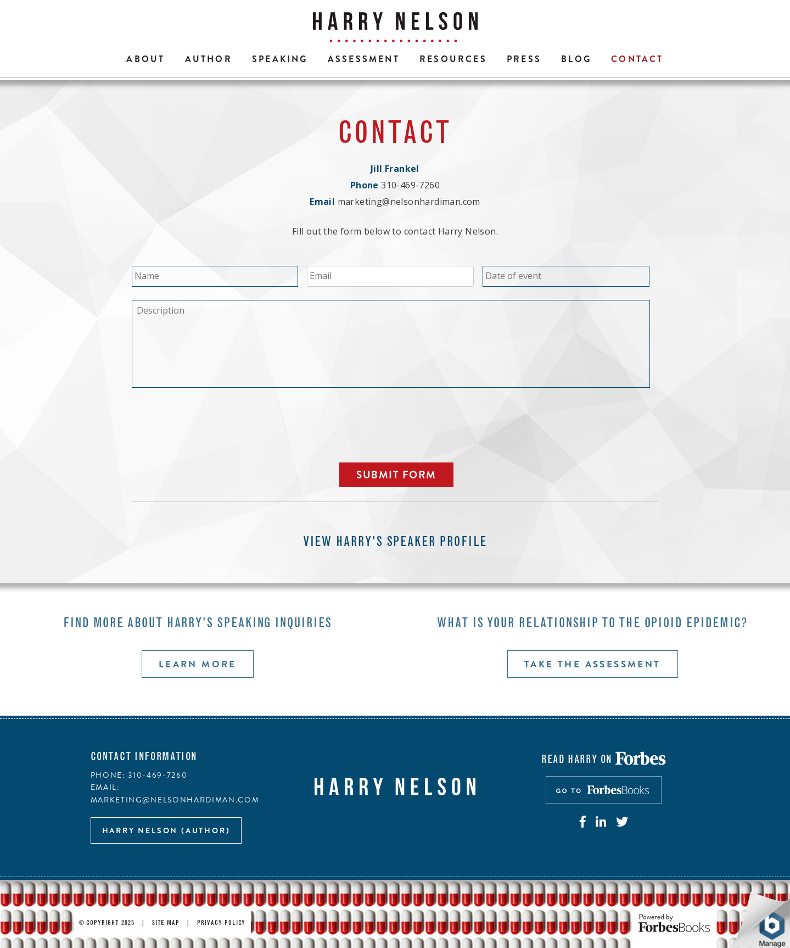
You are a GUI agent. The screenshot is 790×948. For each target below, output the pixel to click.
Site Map (166, 923)
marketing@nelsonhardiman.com (409, 202)
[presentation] (215, 423)
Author (208, 59)
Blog (576, 59)
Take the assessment (592, 664)
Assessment (364, 59)
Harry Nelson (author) (166, 830)
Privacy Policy (221, 923)
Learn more (198, 664)
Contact (637, 59)
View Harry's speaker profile (395, 542)
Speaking (280, 59)
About (145, 59)
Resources (453, 59)
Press (524, 59)
